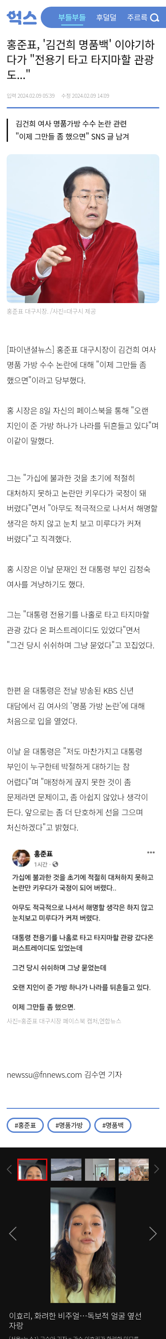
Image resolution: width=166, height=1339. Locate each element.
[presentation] (9, 1169)
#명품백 (113, 1125)
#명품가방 (69, 1125)
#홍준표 (25, 1125)
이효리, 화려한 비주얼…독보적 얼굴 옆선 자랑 (75, 1320)
